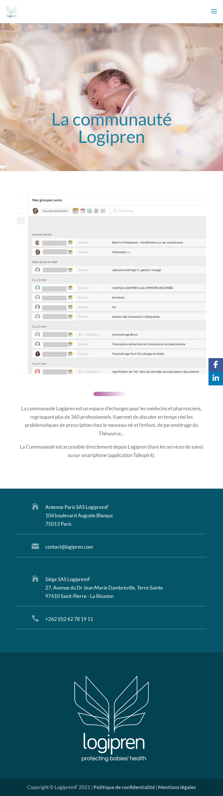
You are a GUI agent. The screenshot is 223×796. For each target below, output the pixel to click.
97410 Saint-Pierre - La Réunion (79, 596)
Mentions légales (177, 787)
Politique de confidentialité (124, 787)
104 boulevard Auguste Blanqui (79, 515)
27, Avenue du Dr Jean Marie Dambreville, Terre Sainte (104, 588)
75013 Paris (58, 524)
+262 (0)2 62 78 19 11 (69, 619)
